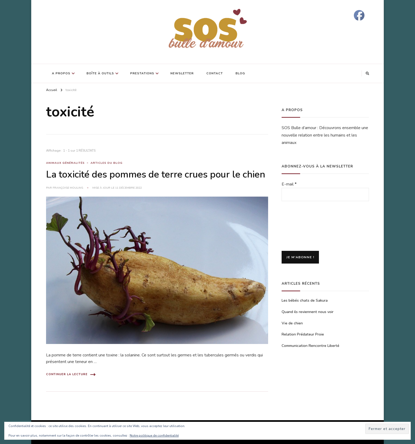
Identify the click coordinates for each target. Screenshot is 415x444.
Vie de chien (292, 323)
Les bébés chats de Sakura (305, 300)
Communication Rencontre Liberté (310, 345)
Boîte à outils (100, 73)
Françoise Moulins (68, 188)
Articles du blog (107, 163)
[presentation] (303, 226)
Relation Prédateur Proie (303, 334)
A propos (61, 73)
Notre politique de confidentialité (154, 435)
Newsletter (182, 73)
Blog (240, 73)
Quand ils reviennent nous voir (307, 311)
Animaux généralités (65, 163)
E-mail (289, 184)
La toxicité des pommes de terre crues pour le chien (155, 174)
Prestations (142, 73)
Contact (214, 73)
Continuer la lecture (71, 374)
